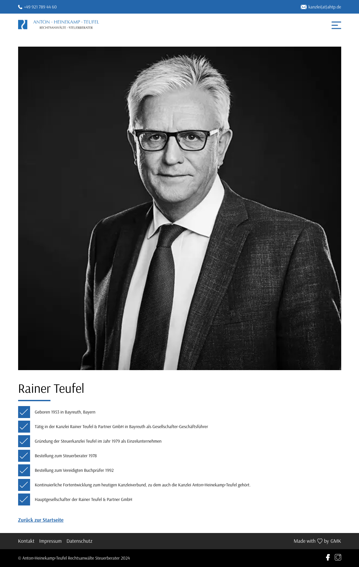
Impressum (50, 541)
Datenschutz (79, 541)
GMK (336, 541)
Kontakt (26, 541)
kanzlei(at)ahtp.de (321, 7)
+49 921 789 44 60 (37, 7)
